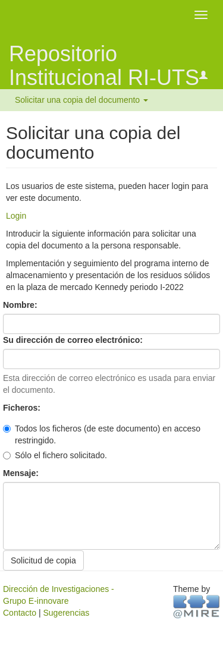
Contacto (19, 613)
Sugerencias (66, 613)
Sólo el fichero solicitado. (55, 455)
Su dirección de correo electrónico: (74, 340)
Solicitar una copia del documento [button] (81, 100)
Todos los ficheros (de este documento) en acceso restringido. (101, 434)
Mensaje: (22, 473)
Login (16, 215)
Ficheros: (23, 407)
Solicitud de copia (43, 560)
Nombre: (21, 305)
